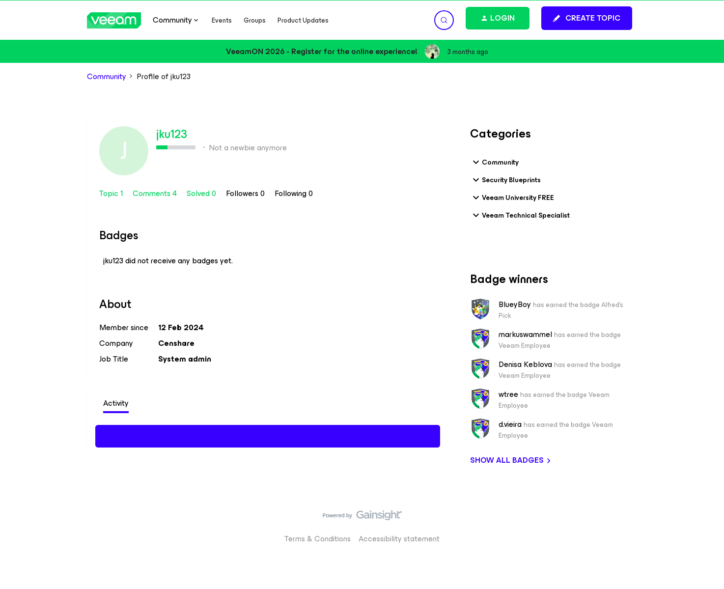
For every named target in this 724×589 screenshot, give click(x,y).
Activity (116, 403)
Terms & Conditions (317, 538)
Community (106, 77)
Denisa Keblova (525, 364)
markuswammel (525, 334)
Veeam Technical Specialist (520, 215)
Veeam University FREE (512, 197)
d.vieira (510, 424)
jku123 (171, 134)
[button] (586, 18)
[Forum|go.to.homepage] (114, 20)
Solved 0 (202, 193)
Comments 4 (156, 193)
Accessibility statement (399, 538)
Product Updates (303, 20)
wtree (508, 394)
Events (222, 20)
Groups (255, 20)
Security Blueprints (505, 180)
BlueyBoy (515, 304)
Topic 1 (112, 193)
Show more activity (267, 434)
